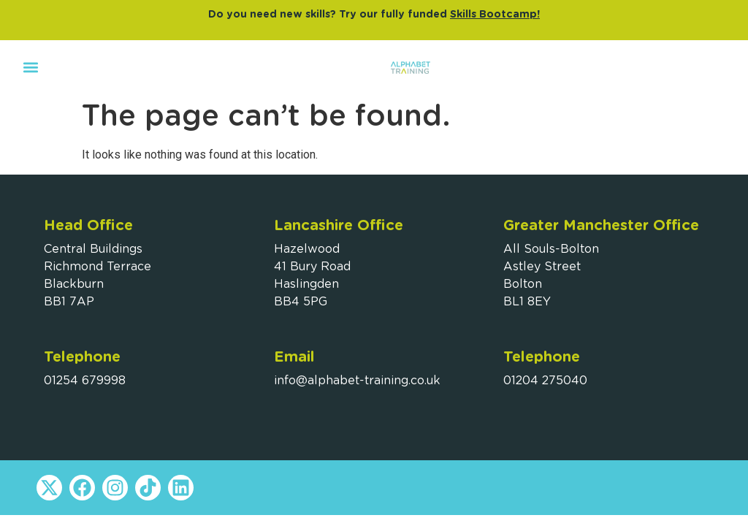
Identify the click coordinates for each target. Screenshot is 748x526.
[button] (30, 67)
